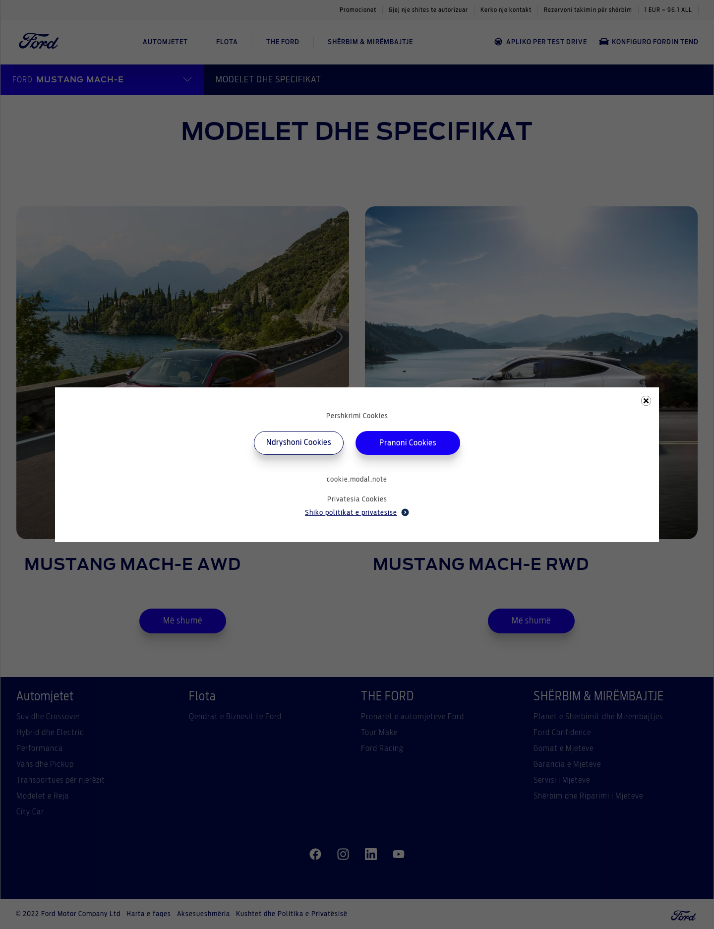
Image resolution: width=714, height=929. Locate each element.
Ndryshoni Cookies (298, 442)
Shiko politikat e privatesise (357, 512)
